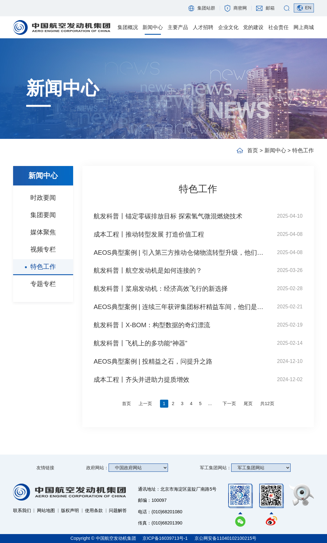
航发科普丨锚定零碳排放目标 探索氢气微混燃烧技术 (168, 216)
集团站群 (206, 8)
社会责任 (278, 27)
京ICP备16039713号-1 (165, 538)
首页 (252, 150)
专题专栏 (43, 283)
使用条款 (94, 510)
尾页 (248, 403)
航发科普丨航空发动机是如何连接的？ (148, 270)
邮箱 (270, 8)
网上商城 (303, 27)
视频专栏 (43, 249)
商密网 (240, 8)
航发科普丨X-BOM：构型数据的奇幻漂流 (152, 324)
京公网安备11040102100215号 (225, 538)
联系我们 (22, 510)
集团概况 (128, 27)
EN (308, 7)
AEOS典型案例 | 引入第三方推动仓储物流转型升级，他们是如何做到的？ (181, 252)
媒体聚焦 (43, 232)
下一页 (229, 403)
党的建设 (253, 27)
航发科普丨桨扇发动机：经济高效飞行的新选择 (161, 288)
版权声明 (70, 510)
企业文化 (228, 27)
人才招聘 (203, 27)
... (210, 403)
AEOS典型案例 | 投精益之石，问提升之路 (153, 361)
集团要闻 (43, 214)
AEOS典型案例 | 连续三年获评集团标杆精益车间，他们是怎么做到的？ (181, 306)
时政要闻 (43, 197)
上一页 (145, 403)
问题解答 (118, 510)
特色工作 (43, 266)
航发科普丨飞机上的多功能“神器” (140, 343)
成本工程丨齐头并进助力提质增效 (141, 379)
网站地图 (46, 510)
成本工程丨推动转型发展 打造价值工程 (149, 234)
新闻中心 (152, 27)
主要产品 (178, 27)
